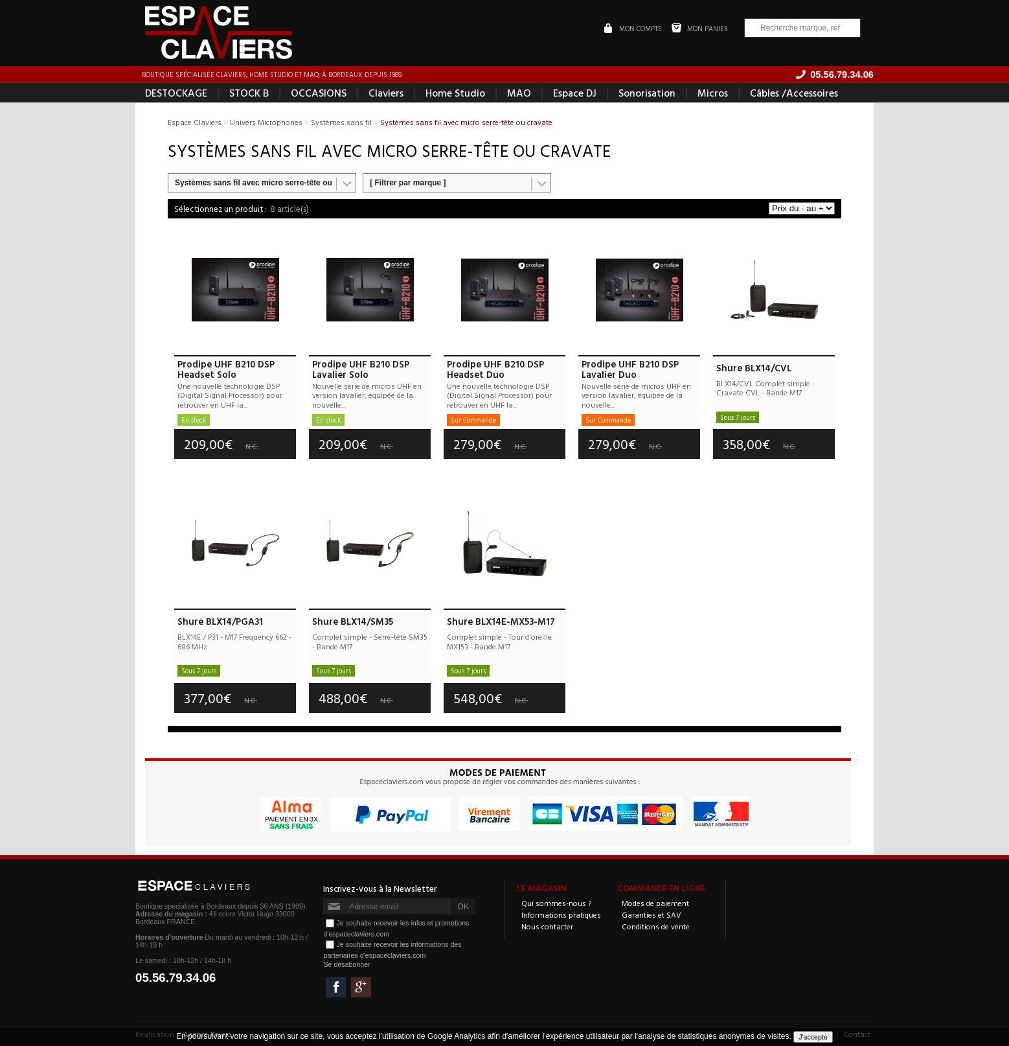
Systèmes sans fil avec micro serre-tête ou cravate (250, 186)
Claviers (385, 93)
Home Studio (455, 93)
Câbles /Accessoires (794, 93)
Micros (712, 93)
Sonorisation (646, 93)
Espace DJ (574, 93)
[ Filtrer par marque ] (408, 183)
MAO (519, 93)
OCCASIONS (318, 93)
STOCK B (249, 93)
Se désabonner (346, 965)
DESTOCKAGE (176, 93)
